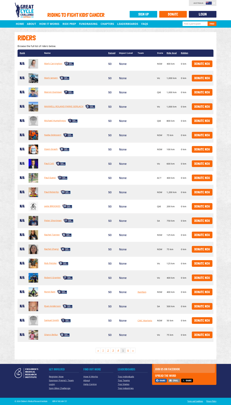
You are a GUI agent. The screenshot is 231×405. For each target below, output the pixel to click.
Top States (123, 384)
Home (20, 24)
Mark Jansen (51, 77)
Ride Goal (172, 53)
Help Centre (90, 384)
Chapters (107, 24)
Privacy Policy (211, 401)
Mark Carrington (53, 63)
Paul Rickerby (51, 191)
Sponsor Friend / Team (61, 380)
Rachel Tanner (52, 234)
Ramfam (142, 291)
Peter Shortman (53, 220)
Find (212, 23)
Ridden (184, 53)
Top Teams (124, 380)
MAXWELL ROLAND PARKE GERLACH (63, 106)
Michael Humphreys (55, 120)
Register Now (56, 376)
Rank (22, 53)
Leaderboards (127, 24)
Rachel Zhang (51, 248)
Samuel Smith (51, 320)
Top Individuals (126, 376)
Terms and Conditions (195, 401)
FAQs (144, 24)
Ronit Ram (49, 291)
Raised (111, 53)
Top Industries (126, 388)
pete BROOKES (52, 206)
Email (175, 380)
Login (203, 14)
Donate (173, 14)
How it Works (49, 24)
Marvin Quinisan (53, 91)
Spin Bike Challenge (59, 388)
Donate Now (202, 64)
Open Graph (51, 149)
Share (162, 380)
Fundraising (88, 24)
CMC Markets (145, 320)
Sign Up (143, 14)
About (31, 24)
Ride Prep (69, 24)
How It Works (90, 376)
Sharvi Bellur (51, 334)
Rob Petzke (50, 263)
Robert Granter (52, 277)
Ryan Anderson (52, 305)
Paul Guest (50, 177)
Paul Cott (49, 163)
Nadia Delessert (52, 134)
